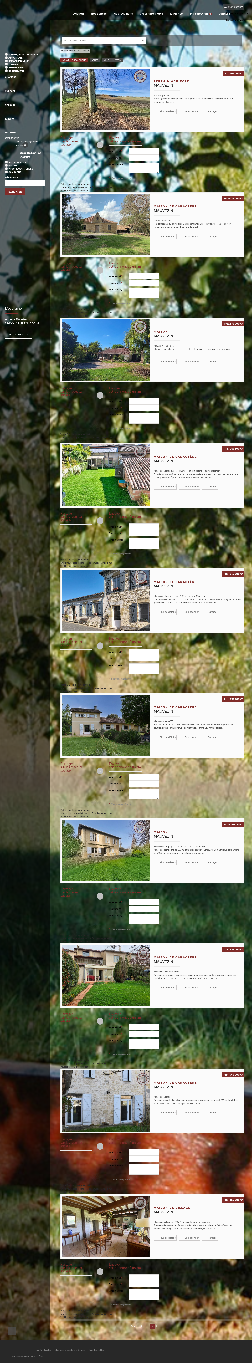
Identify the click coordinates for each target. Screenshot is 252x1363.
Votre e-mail (115, 151)
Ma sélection (201, 13)
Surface (10, 91)
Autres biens (16, 67)
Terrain (13, 64)
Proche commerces (20, 168)
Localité (10, 132)
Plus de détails (168, 111)
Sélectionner (192, 111)
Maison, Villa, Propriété (23, 54)
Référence (12, 177)
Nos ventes (99, 13)
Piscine (12, 165)
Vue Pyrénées (17, 162)
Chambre (10, 77)
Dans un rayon (12, 138)
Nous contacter (18, 334)
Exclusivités (16, 70)
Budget (9, 119)
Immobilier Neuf (18, 61)
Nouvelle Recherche (74, 60)
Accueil (78, 13)
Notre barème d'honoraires (23, 1356)
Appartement (17, 57)
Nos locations (123, 13)
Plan (41, 1356)
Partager (212, 111)
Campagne (15, 172)
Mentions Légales (43, 1350)
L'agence (176, 13)
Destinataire (115, 157)
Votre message (116, 164)
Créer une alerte (151, 13)
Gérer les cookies (96, 1350)
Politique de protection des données (69, 1350)
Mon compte (235, 6)
